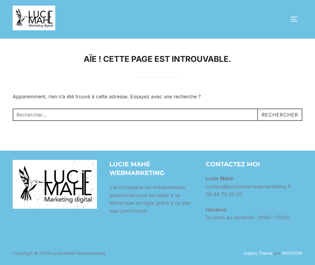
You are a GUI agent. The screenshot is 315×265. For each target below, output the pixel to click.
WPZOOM (292, 253)
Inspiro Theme (258, 253)
